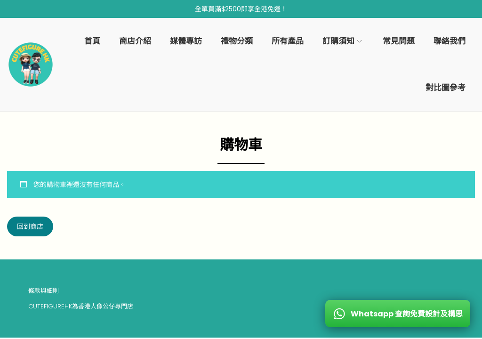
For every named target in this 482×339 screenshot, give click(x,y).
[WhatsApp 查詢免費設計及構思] (397, 313)
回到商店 (30, 226)
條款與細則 (43, 290)
